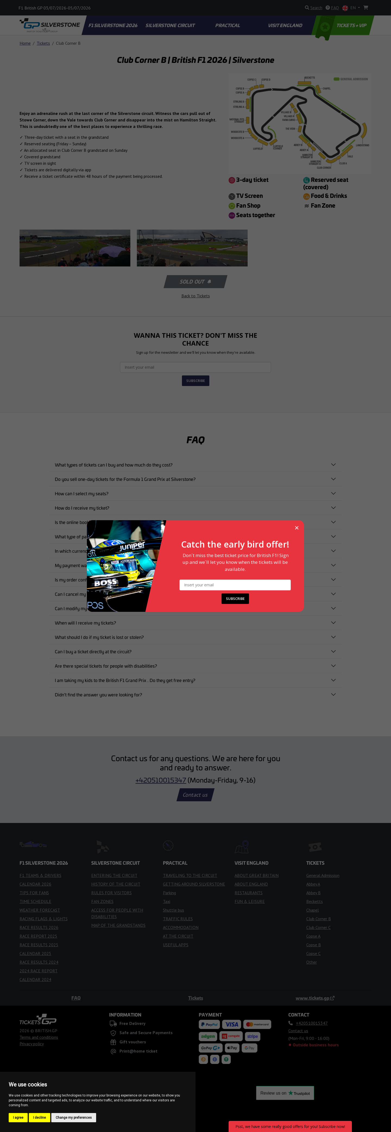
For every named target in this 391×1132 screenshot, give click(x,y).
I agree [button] (18, 1118)
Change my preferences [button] (74, 1118)
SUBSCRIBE (235, 598)
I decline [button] (39, 1118)
